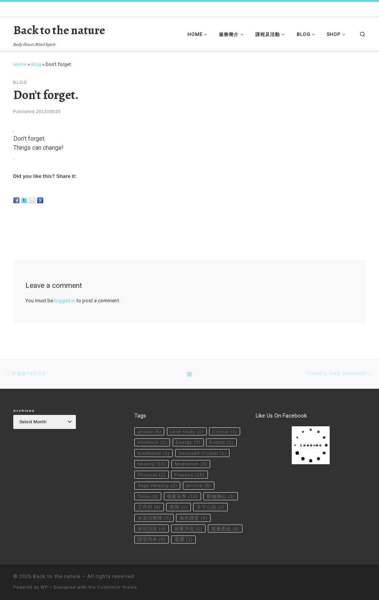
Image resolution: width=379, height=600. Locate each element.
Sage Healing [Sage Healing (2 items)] (158, 485)
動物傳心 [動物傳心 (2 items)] (221, 495)
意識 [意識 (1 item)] (179, 506)
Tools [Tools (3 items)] (148, 495)
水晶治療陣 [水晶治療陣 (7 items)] (154, 517)
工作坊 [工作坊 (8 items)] (149, 506)
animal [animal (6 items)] (149, 431)
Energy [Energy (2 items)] (188, 441)
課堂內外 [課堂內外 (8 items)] (152, 539)
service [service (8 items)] (198, 485)
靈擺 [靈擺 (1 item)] (184, 539)
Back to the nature (56, 576)
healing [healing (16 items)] (152, 463)
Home (20, 64)
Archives (24, 410)
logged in (64, 300)
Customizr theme (117, 587)
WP (44, 587)
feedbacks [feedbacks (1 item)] (154, 452)
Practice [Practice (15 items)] (190, 474)
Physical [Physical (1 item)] (152, 474)
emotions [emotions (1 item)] (152, 441)
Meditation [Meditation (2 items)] (191, 463)
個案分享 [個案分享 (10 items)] (182, 495)
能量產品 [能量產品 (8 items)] (225, 528)
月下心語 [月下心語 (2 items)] (211, 506)
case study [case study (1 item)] (187, 431)
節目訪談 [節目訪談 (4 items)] (152, 528)
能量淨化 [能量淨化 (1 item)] (189, 528)
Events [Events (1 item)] (221, 441)
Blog (36, 64)
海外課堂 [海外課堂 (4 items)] (193, 517)
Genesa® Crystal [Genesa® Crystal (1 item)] (203, 452)
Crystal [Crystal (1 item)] (224, 431)
